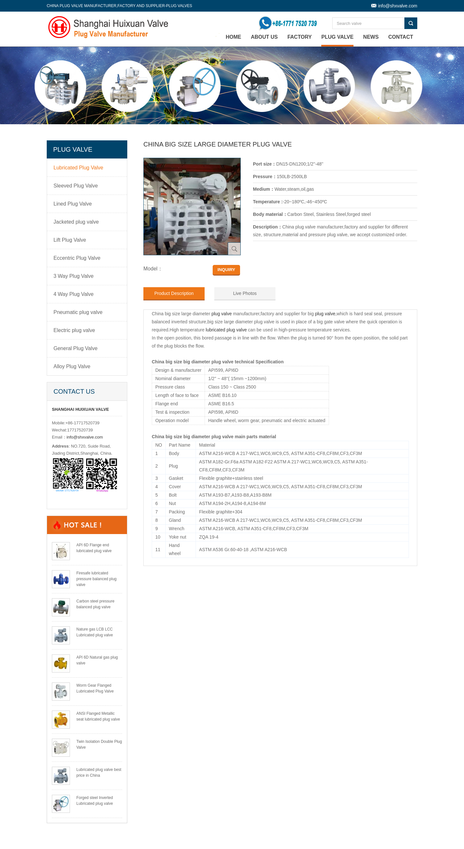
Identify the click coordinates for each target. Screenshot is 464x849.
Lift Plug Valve (69, 240)
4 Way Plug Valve (73, 294)
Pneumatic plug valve (77, 312)
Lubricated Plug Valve (78, 167)
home (233, 37)
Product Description (174, 293)
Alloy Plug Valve (71, 366)
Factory (299, 37)
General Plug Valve (75, 348)
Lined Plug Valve (72, 204)
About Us (264, 37)
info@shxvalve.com (397, 5)
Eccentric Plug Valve (77, 258)
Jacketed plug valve (76, 222)
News (371, 37)
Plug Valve (337, 37)
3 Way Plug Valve (73, 276)
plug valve (221, 313)
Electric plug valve (74, 330)
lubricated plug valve (226, 329)
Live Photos (244, 293)
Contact (400, 37)
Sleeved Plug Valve (75, 185)
